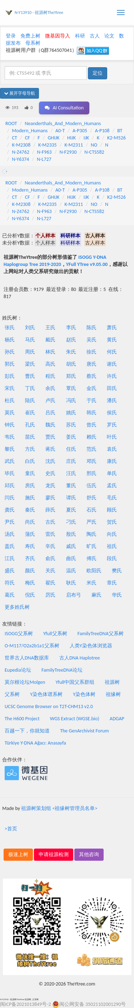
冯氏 (71, 400)
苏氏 (71, 425)
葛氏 (10, 595)
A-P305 (80, 131)
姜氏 (71, 437)
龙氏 (50, 486)
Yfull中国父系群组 (75, 682)
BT (119, 131)
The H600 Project (22, 719)
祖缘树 (113, 694)
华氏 (117, 595)
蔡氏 (91, 376)
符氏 (10, 583)
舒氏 (91, 498)
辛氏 (50, 546)
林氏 (50, 352)
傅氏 (91, 558)
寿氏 (30, 546)
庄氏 (71, 461)
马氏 (30, 340)
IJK (86, 138)
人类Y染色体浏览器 (91, 646)
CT (14, 138)
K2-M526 (116, 138)
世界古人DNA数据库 (27, 658)
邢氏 (91, 473)
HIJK (71, 138)
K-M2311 (73, 145)
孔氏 (30, 425)
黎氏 (10, 449)
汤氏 (10, 534)
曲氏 (71, 558)
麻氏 (96, 595)
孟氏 (112, 486)
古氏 (50, 522)
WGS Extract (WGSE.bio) (74, 719)
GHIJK (54, 138)
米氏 (91, 583)
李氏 (71, 328)
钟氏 (10, 425)
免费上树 (30, 36)
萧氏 (112, 328)
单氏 (112, 473)
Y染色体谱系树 (46, 694)
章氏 (112, 583)
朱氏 (71, 352)
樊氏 (117, 571)
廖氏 (50, 498)
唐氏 (91, 364)
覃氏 (71, 388)
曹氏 (30, 376)
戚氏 (71, 546)
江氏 (10, 558)
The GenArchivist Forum (84, 731)
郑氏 (71, 376)
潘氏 (112, 400)
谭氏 (71, 498)
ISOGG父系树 (19, 634)
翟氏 (50, 583)
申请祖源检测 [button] (54, 854)
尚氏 (30, 522)
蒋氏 (50, 449)
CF (27, 138)
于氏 (91, 400)
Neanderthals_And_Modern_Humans (63, 123)
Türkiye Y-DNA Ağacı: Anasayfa (35, 743)
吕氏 (50, 413)
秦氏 (30, 510)
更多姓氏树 (17, 607)
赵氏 (71, 340)
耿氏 (71, 583)
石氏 (91, 510)
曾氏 (91, 425)
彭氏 (10, 376)
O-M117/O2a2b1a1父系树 (32, 646)
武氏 (10, 461)
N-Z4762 (20, 152)
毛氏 (112, 498)
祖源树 (112, 682)
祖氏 (112, 546)
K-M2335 (47, 145)
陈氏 (91, 328)
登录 (11, 36)
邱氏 (10, 486)
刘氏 (30, 328)
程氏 (50, 376)
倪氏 (30, 595)
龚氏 (10, 510)
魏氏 (50, 425)
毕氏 (10, 473)
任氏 (71, 449)
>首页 (11, 829)
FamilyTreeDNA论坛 (62, 670)
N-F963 (44, 152)
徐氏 (91, 352)
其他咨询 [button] (89, 854)
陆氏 (30, 400)
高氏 (50, 364)
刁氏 (71, 522)
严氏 (91, 522)
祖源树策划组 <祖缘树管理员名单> (59, 808)
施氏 (30, 498)
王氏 (50, 328)
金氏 (91, 388)
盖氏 (10, 546)
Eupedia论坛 (18, 670)
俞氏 (50, 558)
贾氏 (50, 437)
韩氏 (91, 413)
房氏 (30, 486)
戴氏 (50, 340)
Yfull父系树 (55, 634)
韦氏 (10, 437)
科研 (80, 36)
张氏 (10, 328)
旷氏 (91, 546)
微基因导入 (57, 36)
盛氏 (10, 571)
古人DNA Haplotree (79, 658)
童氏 (30, 473)
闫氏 (10, 498)
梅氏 (30, 583)
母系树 (32, 43)
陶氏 (91, 534)
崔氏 (30, 413)
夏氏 (71, 510)
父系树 (12, 694)
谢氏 (112, 364)
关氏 (50, 571)
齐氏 (30, 558)
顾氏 (112, 510)
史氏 (50, 473)
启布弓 (73, 595)
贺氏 (112, 522)
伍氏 (91, 486)
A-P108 (102, 131)
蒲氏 (30, 534)
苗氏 (30, 437)
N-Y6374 (20, 159)
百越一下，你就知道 (27, 731)
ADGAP (117, 719)
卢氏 (50, 400)
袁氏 (112, 449)
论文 (109, 36)
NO (94, 145)
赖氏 (91, 437)
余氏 (50, 388)
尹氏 (10, 522)
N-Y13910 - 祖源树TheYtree (39, 12)
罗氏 (112, 425)
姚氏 (71, 413)
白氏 (30, 461)
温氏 (71, 571)
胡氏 (71, 364)
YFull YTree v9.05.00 (87, 264)
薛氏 (50, 510)
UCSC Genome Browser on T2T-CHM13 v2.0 (49, 706)
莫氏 (10, 413)
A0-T (60, 131)
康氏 (112, 461)
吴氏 (91, 340)
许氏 (112, 376)
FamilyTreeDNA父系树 (101, 634)
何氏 (112, 352)
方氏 (30, 449)
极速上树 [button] (18, 854)
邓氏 (91, 461)
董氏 (71, 486)
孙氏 (10, 352)
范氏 (91, 449)
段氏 (112, 558)
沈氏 (50, 461)
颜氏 (30, 571)
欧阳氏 (93, 571)
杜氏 (10, 400)
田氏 (112, 388)
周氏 (30, 352)
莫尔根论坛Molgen (25, 682)
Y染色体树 (84, 694)
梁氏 (30, 364)
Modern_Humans (30, 131)
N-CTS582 (94, 152)
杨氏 (10, 340)
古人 (95, 36)
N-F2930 (67, 152)
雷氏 (50, 534)
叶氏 (112, 437)
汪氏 (71, 473)
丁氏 (30, 388)
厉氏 (50, 595)
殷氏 (71, 534)
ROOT (11, 123)
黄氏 (112, 340)
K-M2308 (21, 145)
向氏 (112, 534)
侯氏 (112, 413)
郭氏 (10, 364)
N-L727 (44, 159)
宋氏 (10, 388)
